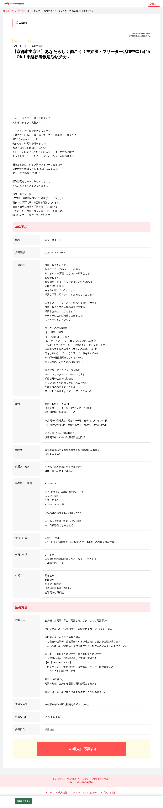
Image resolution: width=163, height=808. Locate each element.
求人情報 (62, 792)
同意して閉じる (23, 800)
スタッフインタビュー (85, 792)
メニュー (154, 4)
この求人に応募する (81, 748)
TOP (49, 792)
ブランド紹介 (109, 792)
